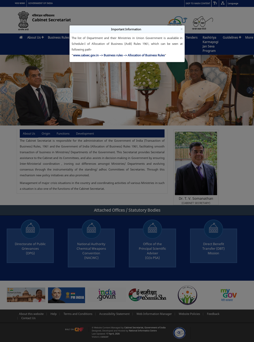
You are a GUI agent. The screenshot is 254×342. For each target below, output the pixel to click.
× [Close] (181, 29)
